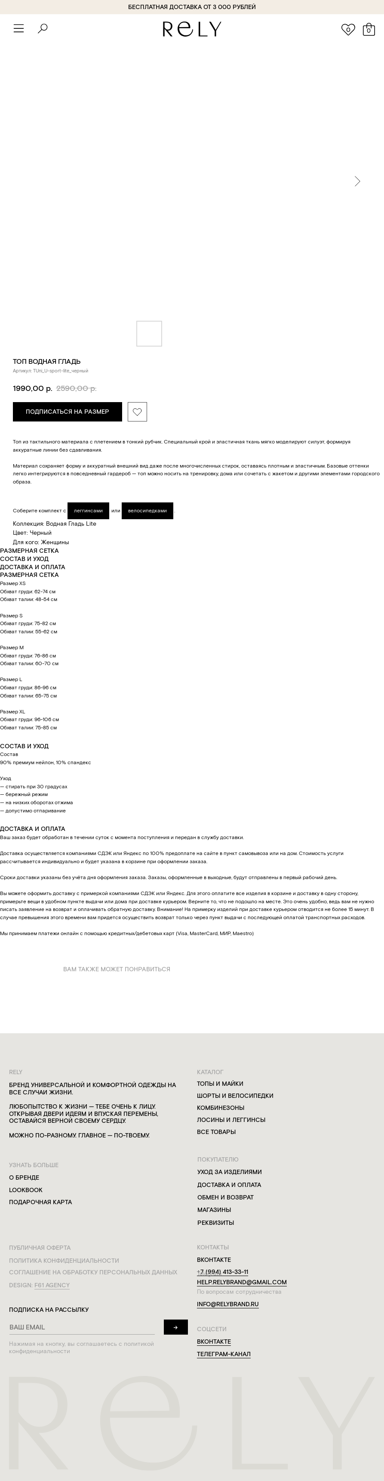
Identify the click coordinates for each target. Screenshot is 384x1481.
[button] (18, 28)
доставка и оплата (226, 1183)
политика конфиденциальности (64, 1258)
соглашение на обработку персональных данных (92, 1270)
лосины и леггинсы (228, 1119)
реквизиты (213, 1220)
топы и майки (218, 1083)
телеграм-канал (221, 1350)
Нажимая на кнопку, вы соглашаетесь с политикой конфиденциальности (80, 1344)
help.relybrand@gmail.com (239, 1279)
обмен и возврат (223, 1195)
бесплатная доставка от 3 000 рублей (190, 7)
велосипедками (147, 510)
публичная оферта (39, 1245)
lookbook (26, 1188)
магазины (212, 1208)
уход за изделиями (227, 1170)
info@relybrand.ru (225, 1301)
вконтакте (212, 1338)
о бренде (24, 1176)
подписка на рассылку (48, 1307)
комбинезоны (218, 1107)
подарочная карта (40, 1200)
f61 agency (51, 1282)
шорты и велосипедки (232, 1095)
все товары (214, 1131)
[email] (81, 1324)
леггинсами (88, 510)
